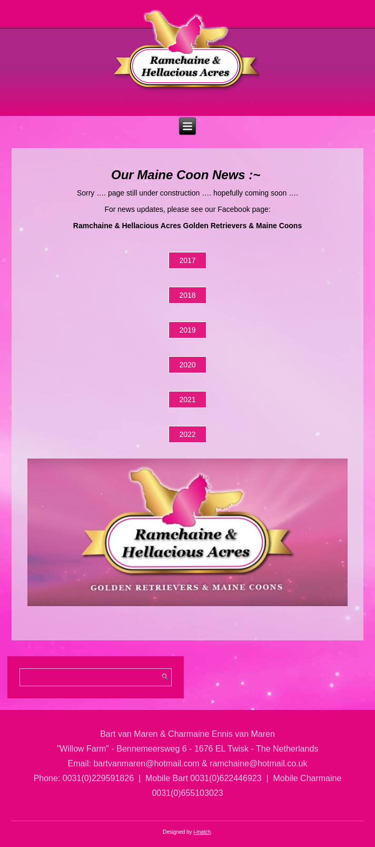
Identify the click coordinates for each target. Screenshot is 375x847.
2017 (187, 260)
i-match (202, 832)
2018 (187, 295)
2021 (187, 399)
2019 (187, 330)
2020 (187, 365)
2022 (187, 434)
